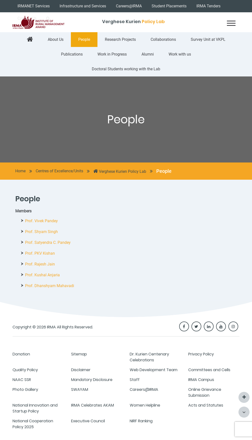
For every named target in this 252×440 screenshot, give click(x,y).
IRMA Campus (201, 379)
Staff (135, 379)
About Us (55, 39)
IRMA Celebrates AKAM (92, 405)
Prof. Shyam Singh (41, 231)
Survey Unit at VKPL (208, 39)
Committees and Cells (209, 370)
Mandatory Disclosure (91, 379)
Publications (72, 54)
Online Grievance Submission (204, 392)
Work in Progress (112, 54)
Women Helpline (145, 405)
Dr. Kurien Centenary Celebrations (149, 357)
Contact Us (26, 18)
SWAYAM (79, 389)
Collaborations (163, 39)
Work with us (180, 54)
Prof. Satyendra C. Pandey (48, 242)
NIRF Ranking (141, 421)
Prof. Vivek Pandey (41, 221)
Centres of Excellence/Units (59, 171)
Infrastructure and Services (83, 6)
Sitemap (79, 354)
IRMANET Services (33, 6)
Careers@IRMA (129, 6)
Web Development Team (153, 370)
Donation (21, 354)
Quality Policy (25, 370)
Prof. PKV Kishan (40, 253)
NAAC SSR (22, 379)
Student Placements (169, 6)
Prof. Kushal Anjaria (42, 275)
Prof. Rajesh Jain (40, 264)
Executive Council (88, 421)
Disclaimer (81, 370)
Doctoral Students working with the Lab (126, 69)
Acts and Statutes (205, 405)
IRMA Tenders (208, 6)
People (84, 39)
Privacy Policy (201, 354)
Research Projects (120, 39)
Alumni (148, 54)
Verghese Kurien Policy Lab (119, 171)
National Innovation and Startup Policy (35, 408)
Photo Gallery (25, 389)
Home (20, 171)
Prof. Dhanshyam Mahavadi (49, 285)
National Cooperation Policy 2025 (33, 424)
